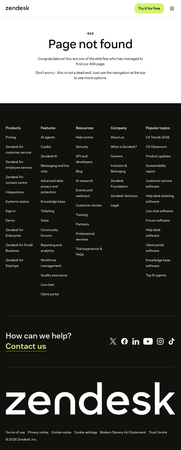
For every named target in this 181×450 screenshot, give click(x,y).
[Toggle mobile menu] (172, 8)
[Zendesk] (90, 398)
